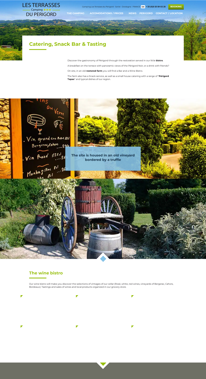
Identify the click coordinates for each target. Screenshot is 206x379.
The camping (75, 13)
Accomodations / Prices (106, 13)
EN (143, 7)
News (132, 13)
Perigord (146, 13)
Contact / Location (169, 13)
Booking (176, 6)
